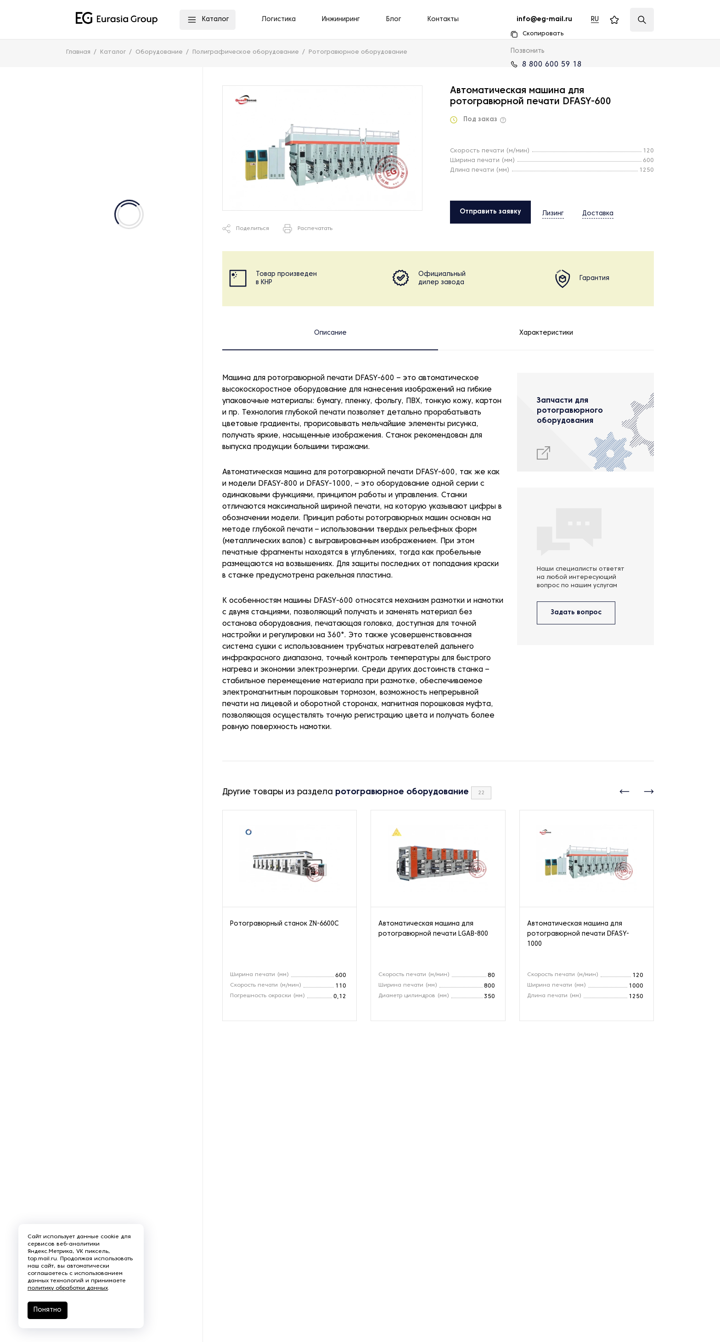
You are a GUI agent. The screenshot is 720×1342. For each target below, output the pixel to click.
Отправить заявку (490, 212)
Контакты (443, 19)
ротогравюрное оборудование (402, 792)
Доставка (589, 211)
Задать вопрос (576, 613)
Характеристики (546, 333)
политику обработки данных (68, 1288)
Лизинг (553, 211)
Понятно (48, 1310)
